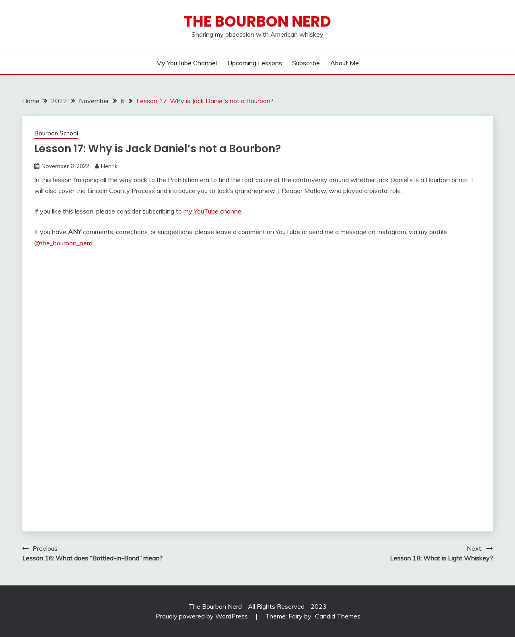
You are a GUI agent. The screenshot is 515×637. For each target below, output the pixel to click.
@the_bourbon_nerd (63, 243)
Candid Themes (337, 616)
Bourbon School (56, 133)
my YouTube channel (213, 211)
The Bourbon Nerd (257, 21)
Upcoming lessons (254, 63)
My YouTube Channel (186, 63)
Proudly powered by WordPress (202, 616)
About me (344, 63)
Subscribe (306, 63)
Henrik (109, 166)
